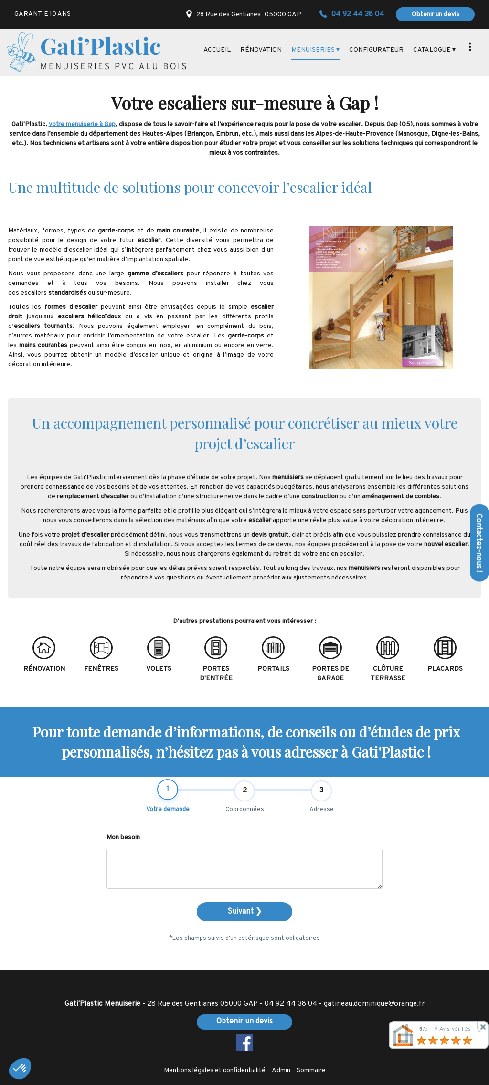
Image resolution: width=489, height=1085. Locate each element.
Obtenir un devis (435, 15)
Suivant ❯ (244, 911)
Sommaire (311, 1070)
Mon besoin (123, 837)
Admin (281, 1070)
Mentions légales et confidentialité (215, 1070)
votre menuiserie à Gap (82, 124)
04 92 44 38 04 (291, 1004)
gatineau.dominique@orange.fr (374, 1004)
